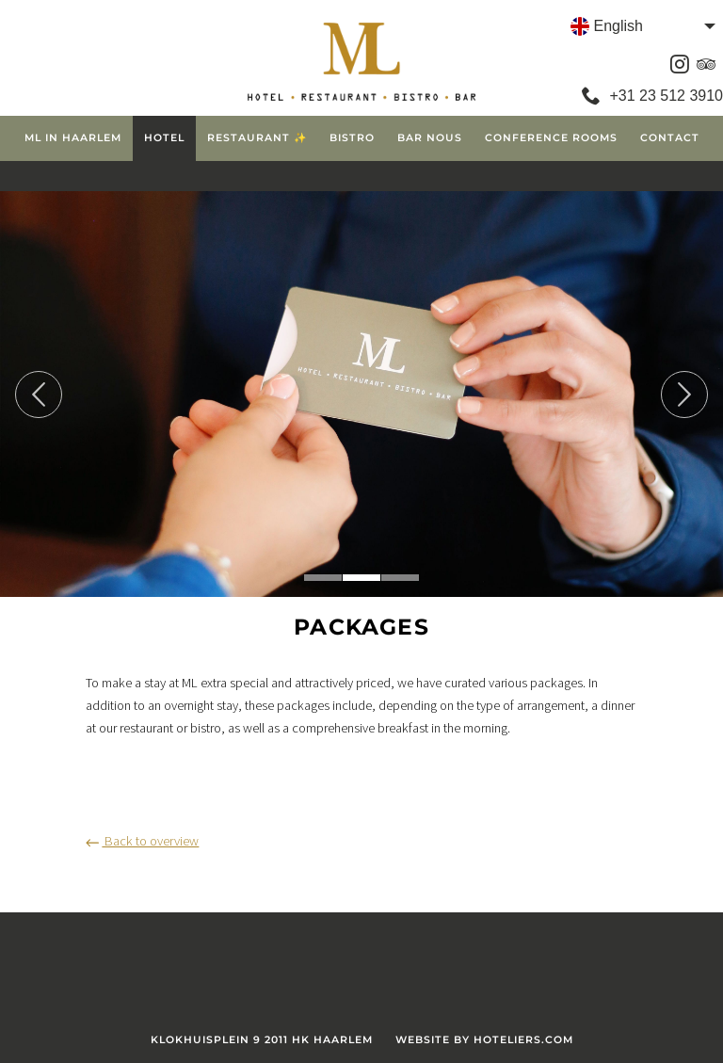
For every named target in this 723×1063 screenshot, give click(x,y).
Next (684, 394)
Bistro (352, 138)
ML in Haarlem (72, 138)
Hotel (164, 138)
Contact (669, 138)
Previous (38, 394)
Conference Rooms (551, 138)
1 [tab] (323, 577)
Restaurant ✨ (257, 138)
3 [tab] (400, 577)
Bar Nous (429, 138)
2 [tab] (361, 577)
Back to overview (142, 840)
